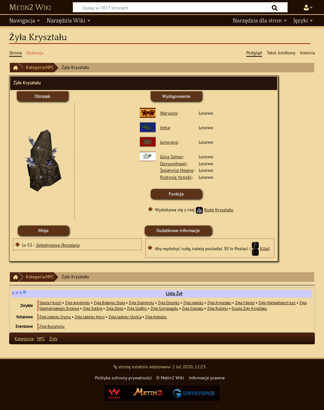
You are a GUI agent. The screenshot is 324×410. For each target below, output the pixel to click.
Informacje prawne (207, 378)
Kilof (264, 248)
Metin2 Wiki (30, 7)
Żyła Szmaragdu (164, 308)
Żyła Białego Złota (109, 302)
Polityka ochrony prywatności (123, 378)
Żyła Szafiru (137, 308)
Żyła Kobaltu (156, 316)
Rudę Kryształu (218, 210)
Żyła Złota (114, 308)
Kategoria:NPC (40, 67)
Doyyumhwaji (173, 163)
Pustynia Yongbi (175, 177)
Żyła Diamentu (141, 302)
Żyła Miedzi (245, 302)
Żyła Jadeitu (193, 302)
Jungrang (169, 142)
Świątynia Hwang (176, 170)
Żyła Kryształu (219, 302)
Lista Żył (174, 293)
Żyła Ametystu (77, 302)
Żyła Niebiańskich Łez (277, 302)
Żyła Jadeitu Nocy (90, 316)
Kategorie (24, 338)
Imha (165, 127)
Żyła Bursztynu (52, 326)
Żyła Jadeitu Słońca (125, 316)
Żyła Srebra (92, 308)
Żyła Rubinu (217, 308)
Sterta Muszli (50, 302)
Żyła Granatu (192, 308)
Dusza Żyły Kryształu (249, 308)
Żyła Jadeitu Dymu (55, 316)
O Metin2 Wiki (170, 378)
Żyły (53, 338)
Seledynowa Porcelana (57, 245)
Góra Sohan (171, 157)
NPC (41, 338)
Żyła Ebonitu (168, 302)
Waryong (168, 113)
